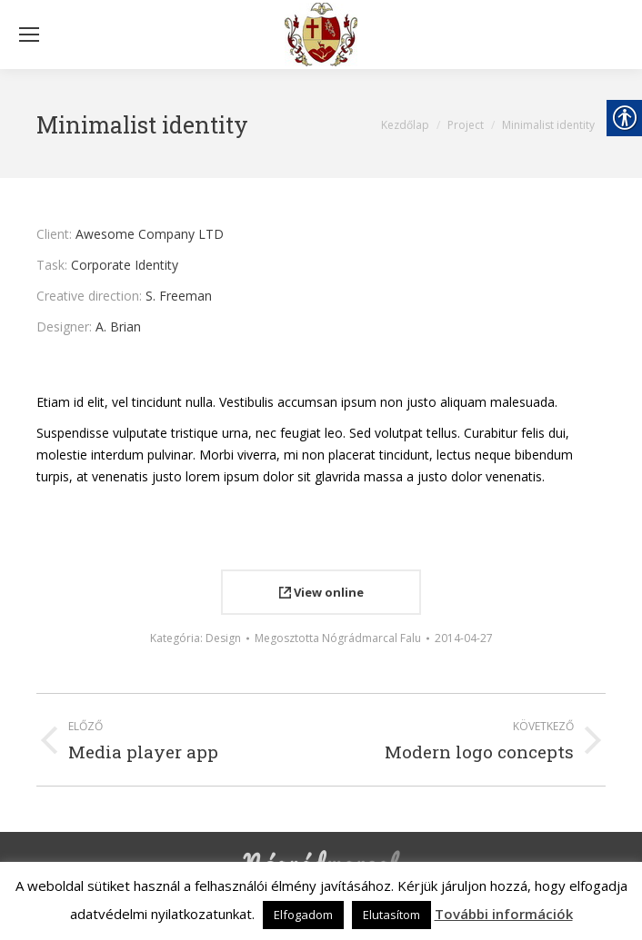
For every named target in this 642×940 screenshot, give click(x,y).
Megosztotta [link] (338, 638)
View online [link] (321, 592)
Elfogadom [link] (303, 914)
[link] (321, 34)
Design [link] (223, 638)
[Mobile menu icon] (29, 34)
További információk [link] (504, 914)
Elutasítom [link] (391, 914)
